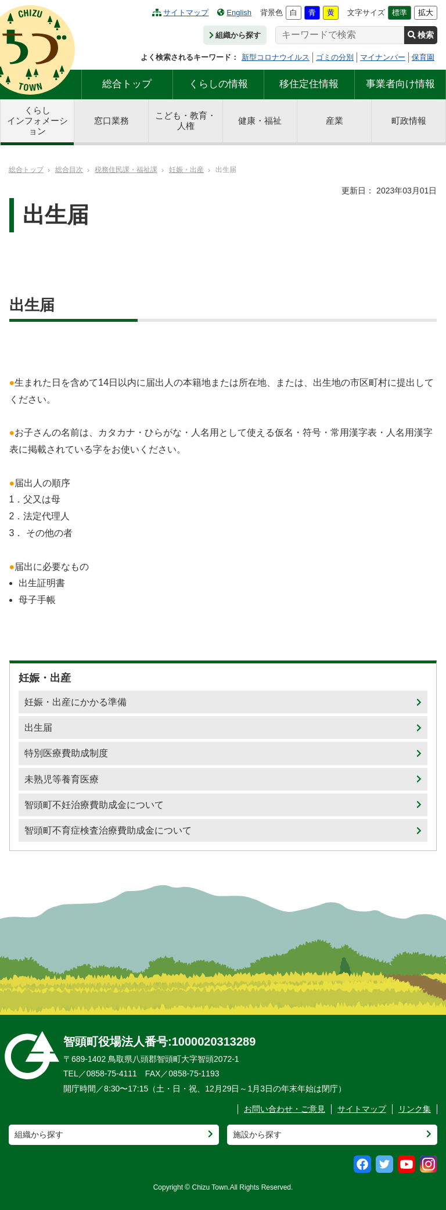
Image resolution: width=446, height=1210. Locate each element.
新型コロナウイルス (276, 57)
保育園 (423, 57)
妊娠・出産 (186, 170)
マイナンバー (382, 57)
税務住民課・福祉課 (126, 170)
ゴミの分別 (335, 57)
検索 (421, 35)
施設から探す (257, 1134)
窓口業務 (111, 120)
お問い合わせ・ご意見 (284, 1109)
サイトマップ (180, 12)
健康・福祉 (260, 120)
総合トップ (127, 83)
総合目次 (69, 170)
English (234, 12)
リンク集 (414, 1109)
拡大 (425, 12)
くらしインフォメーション (37, 120)
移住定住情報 (309, 83)
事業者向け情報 (400, 83)
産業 (334, 120)
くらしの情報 (218, 83)
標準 (399, 12)
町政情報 (408, 120)
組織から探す (235, 35)
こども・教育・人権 (185, 120)
